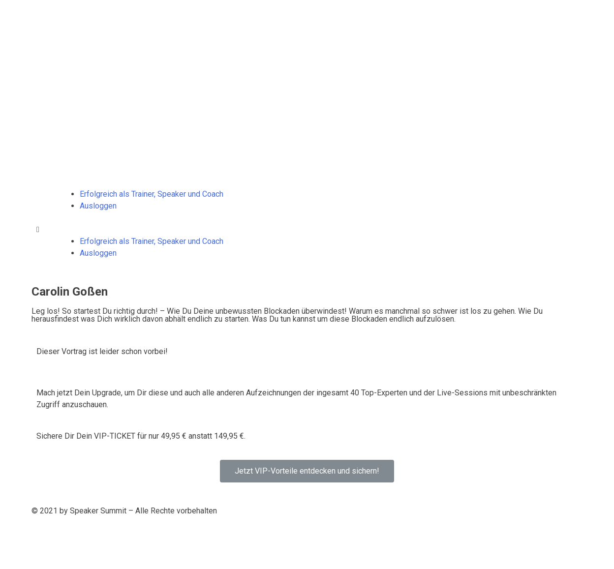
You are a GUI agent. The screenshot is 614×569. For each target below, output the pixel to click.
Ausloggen (98, 205)
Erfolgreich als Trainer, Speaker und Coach (151, 194)
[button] (307, 230)
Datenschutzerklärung (68, 534)
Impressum (132, 534)
